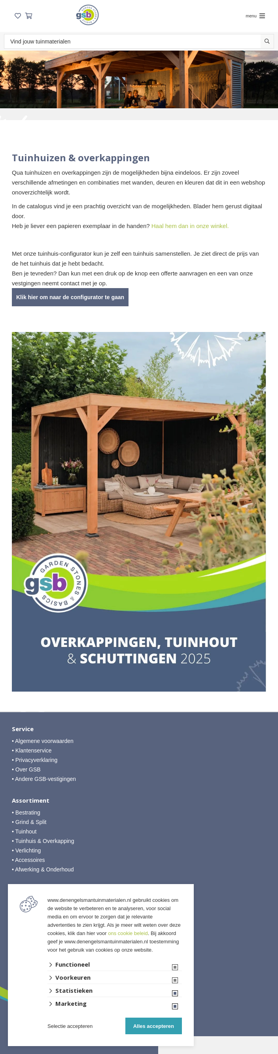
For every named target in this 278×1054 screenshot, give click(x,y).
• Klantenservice (32, 750)
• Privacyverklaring (34, 760)
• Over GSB (26, 769)
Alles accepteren (153, 1026)
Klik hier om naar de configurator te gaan (70, 297)
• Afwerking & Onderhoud (43, 869)
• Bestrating (26, 812)
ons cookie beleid (128, 933)
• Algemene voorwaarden (43, 741)
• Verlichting (26, 850)
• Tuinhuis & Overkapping (43, 841)
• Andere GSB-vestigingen (44, 779)
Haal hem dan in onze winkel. (190, 225)
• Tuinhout (24, 831)
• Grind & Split (29, 822)
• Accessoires (28, 860)
